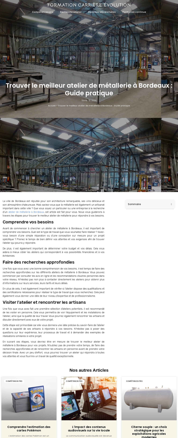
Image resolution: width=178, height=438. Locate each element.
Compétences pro (43, 11)
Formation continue (134, 11)
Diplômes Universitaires (102, 11)
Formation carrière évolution (89, 5)
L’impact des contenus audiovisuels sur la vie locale (89, 428)
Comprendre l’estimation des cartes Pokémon (28, 428)
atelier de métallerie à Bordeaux (26, 212)
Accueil (52, 105)
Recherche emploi (70, 11)
